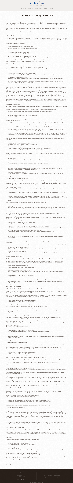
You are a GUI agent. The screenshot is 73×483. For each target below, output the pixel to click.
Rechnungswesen (27, 8)
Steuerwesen (35, 8)
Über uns (51, 8)
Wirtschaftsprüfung (43, 8)
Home (21, 8)
